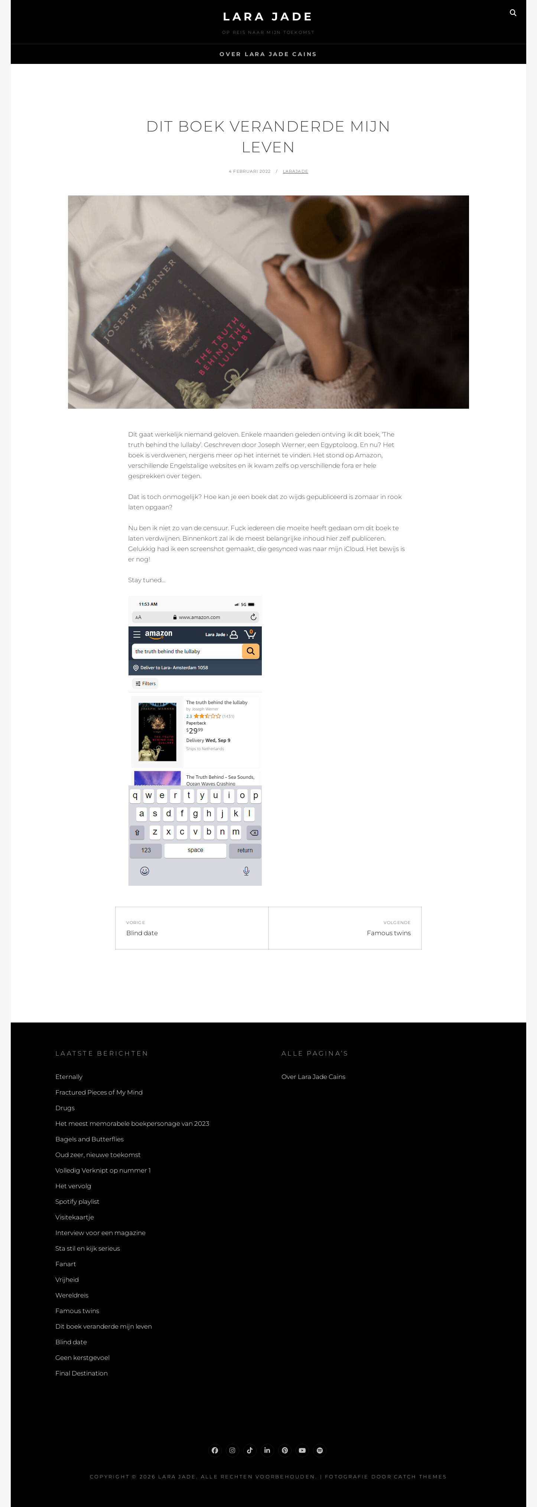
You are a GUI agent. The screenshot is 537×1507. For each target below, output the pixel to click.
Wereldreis (71, 1295)
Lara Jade (268, 16)
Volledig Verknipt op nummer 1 (103, 1170)
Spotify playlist (77, 1201)
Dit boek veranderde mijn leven (103, 1326)
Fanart (65, 1264)
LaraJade (295, 171)
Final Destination (81, 1373)
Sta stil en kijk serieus (87, 1248)
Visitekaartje (74, 1217)
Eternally (68, 1076)
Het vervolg (73, 1186)
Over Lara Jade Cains (268, 54)
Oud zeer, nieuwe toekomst (98, 1154)
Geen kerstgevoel (82, 1357)
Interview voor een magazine (100, 1233)
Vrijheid (67, 1279)
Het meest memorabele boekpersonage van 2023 (132, 1123)
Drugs (65, 1108)
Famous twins (77, 1311)
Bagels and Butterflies (89, 1139)
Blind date (71, 1342)
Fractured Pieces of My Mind (99, 1092)
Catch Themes (420, 1477)
